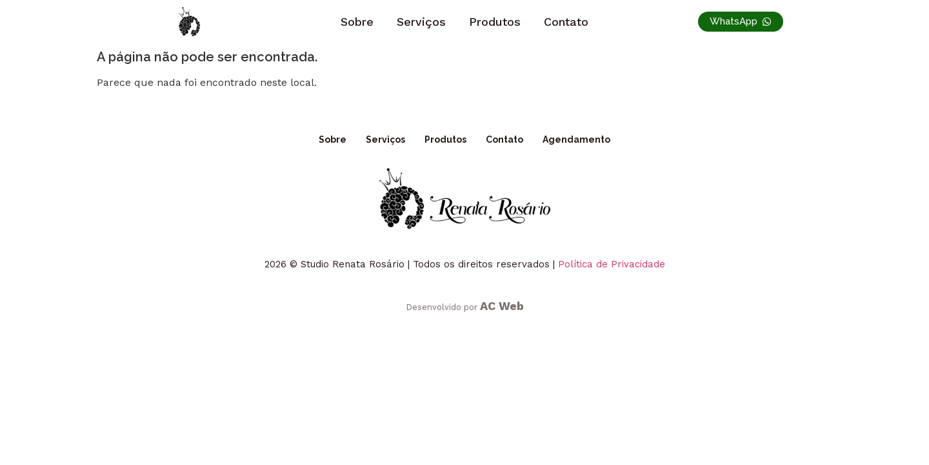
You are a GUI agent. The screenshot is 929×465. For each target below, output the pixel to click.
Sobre (357, 21)
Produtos (495, 21)
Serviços (421, 21)
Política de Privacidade (611, 264)
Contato (566, 21)
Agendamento (576, 139)
